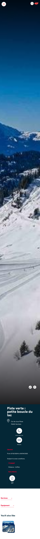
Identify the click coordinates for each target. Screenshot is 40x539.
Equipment (7, 505)
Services (6, 498)
